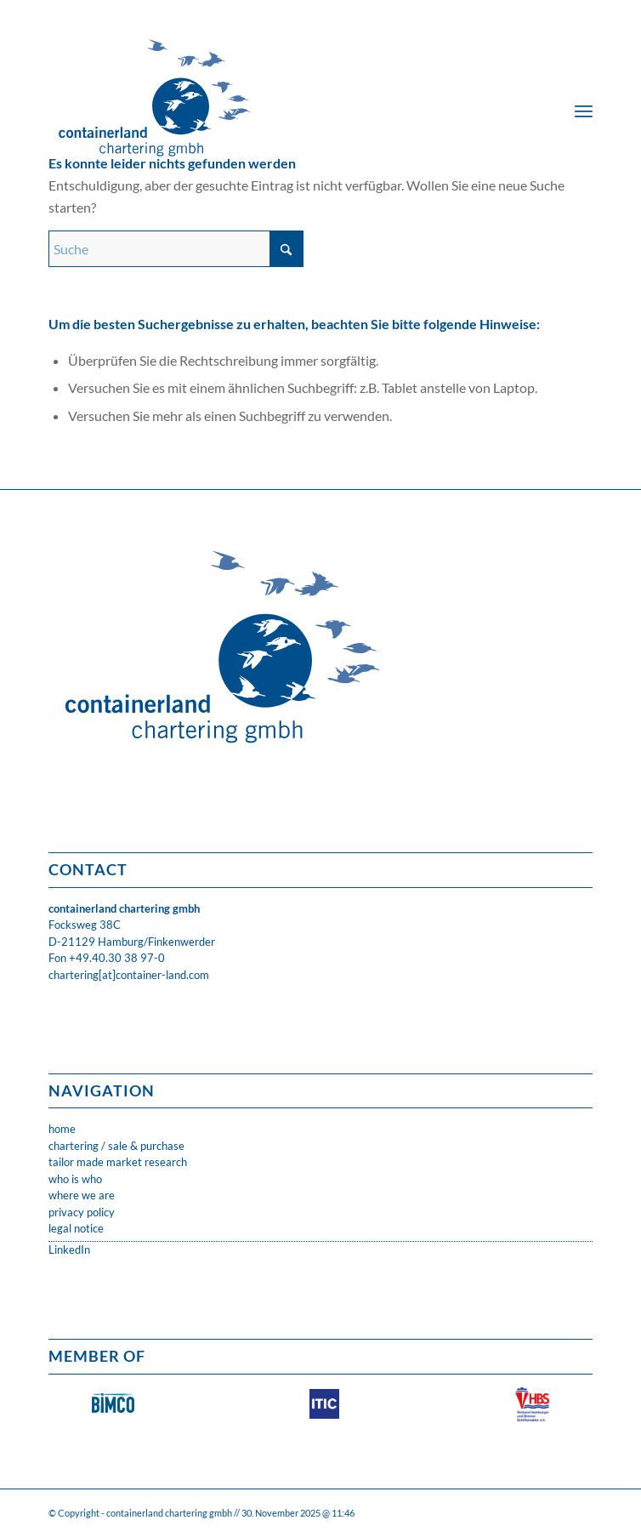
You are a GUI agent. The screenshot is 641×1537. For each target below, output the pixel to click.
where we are (81, 1195)
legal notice (76, 1228)
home (62, 1129)
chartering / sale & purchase (116, 1146)
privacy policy (81, 1212)
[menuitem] (584, 110)
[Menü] (584, 110)
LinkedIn (69, 1249)
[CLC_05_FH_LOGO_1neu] (266, 85)
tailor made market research (117, 1162)
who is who (75, 1179)
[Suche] (175, 249)
